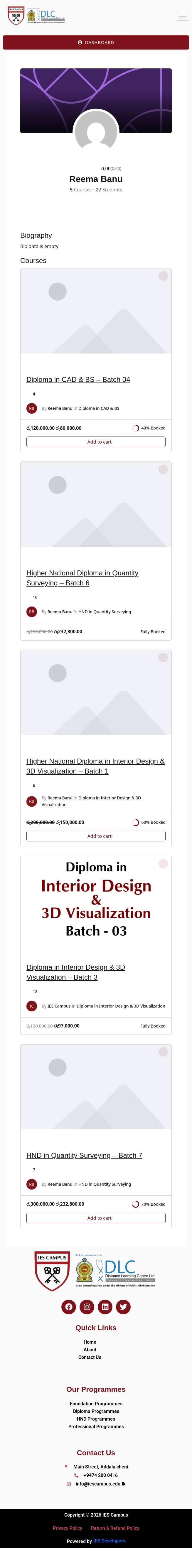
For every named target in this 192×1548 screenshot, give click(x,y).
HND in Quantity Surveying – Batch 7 (84, 1155)
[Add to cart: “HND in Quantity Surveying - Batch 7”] (96, 1218)
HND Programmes (96, 1419)
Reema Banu (60, 408)
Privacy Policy (67, 1528)
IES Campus (59, 1006)
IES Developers (109, 1541)
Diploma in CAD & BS (98, 408)
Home (90, 1342)
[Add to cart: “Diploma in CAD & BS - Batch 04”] (96, 442)
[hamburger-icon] (182, 16)
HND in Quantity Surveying (104, 611)
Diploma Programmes (96, 1411)
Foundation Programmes (96, 1403)
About (90, 1349)
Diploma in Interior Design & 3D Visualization (121, 1006)
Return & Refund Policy (115, 1528)
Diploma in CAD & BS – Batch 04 (78, 379)
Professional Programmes (96, 1426)
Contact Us (89, 1357)
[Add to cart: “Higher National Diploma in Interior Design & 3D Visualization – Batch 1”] (96, 836)
